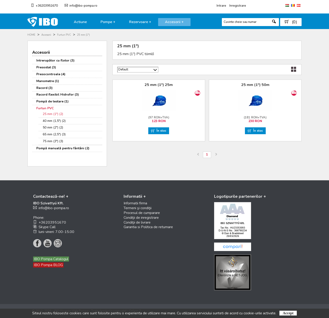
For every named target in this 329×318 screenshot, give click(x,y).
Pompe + (108, 21)
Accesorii (46, 35)
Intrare (221, 5)
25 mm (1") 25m (159, 84)
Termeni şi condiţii (137, 208)
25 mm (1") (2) (53, 114)
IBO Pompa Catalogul (51, 259)
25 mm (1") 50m (255, 84)
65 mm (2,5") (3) (54, 134)
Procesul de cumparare (142, 212)
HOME (31, 35)
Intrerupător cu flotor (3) (55, 60)
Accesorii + (174, 21)
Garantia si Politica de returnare (148, 227)
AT (298, 5)
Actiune (80, 21)
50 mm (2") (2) (53, 127)
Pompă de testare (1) (52, 101)
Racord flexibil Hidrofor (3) (57, 94)
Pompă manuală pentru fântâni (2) (62, 148)
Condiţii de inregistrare (141, 217)
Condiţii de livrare (137, 222)
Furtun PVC (64, 35)
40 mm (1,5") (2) (54, 121)
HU (287, 5)
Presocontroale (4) (50, 74)
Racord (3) (44, 88)
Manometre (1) (47, 81)
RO (293, 5)
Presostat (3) (46, 67)
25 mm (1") (83, 35)
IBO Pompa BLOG (48, 264)
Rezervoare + (140, 21)
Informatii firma (135, 203)
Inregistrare (237, 5)
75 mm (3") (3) (53, 141)
